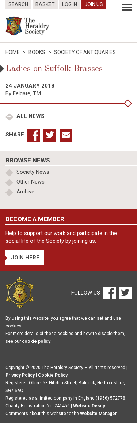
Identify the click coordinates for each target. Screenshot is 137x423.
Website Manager (98, 413)
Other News (30, 181)
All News (30, 116)
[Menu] (127, 7)
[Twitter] (124, 292)
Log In (69, 4)
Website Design (89, 405)
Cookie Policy (53, 375)
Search (18, 4)
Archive (25, 191)
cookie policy (36, 341)
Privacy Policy (20, 375)
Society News (32, 172)
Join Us (93, 4)
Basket (45, 4)
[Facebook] (109, 292)
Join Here (25, 257)
